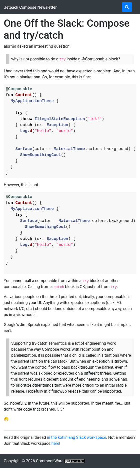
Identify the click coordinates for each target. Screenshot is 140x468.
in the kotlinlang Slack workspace (76, 437)
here (55, 443)
